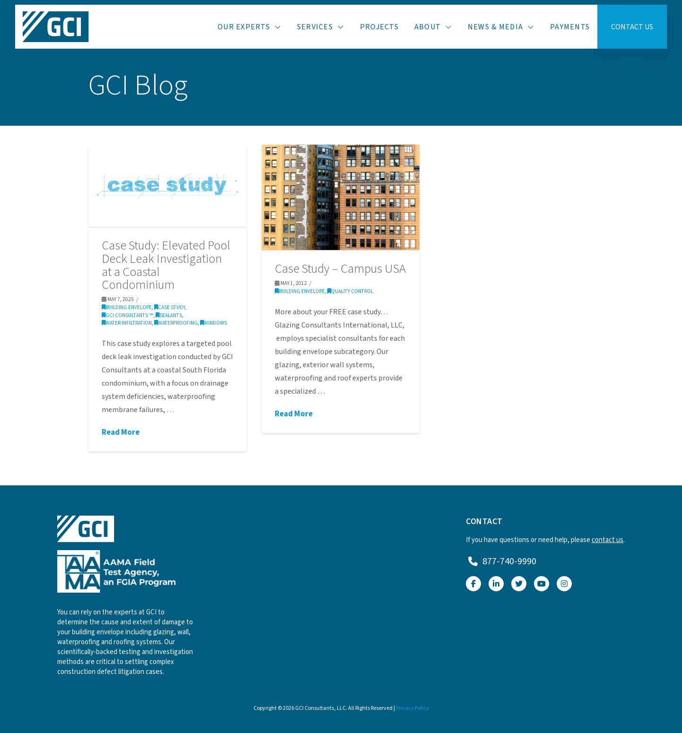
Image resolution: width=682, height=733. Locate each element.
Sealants (169, 315)
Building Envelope (127, 307)
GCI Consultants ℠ (127, 315)
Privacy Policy (412, 708)
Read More (121, 432)
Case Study (169, 307)
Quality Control (350, 291)
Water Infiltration (127, 323)
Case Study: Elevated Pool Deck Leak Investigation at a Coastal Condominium (166, 265)
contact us (607, 540)
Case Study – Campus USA (340, 269)
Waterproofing (176, 323)
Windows (213, 323)
